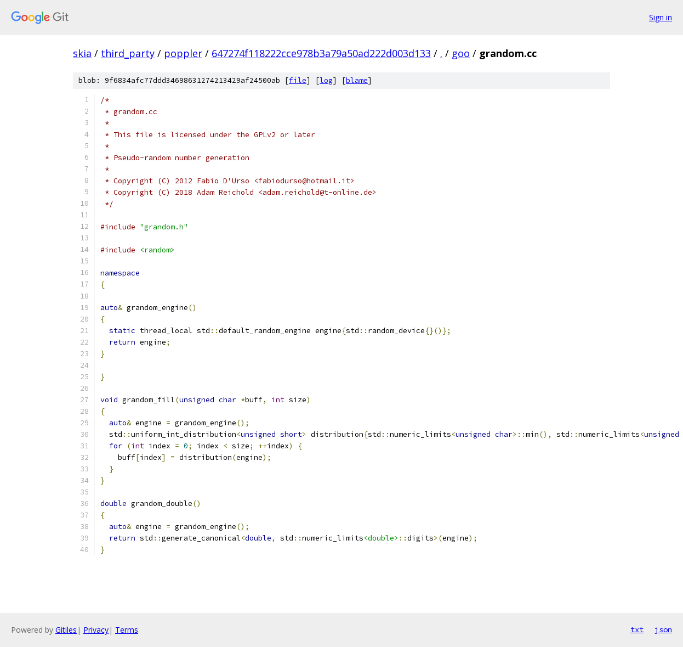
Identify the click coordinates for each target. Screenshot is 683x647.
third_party (128, 53)
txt (637, 629)
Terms (126, 630)
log (326, 80)
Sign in (660, 17)
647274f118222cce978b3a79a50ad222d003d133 (321, 53)
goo (461, 53)
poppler (183, 53)
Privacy (96, 630)
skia (82, 53)
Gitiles (66, 630)
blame (357, 80)
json (663, 629)
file (297, 80)
